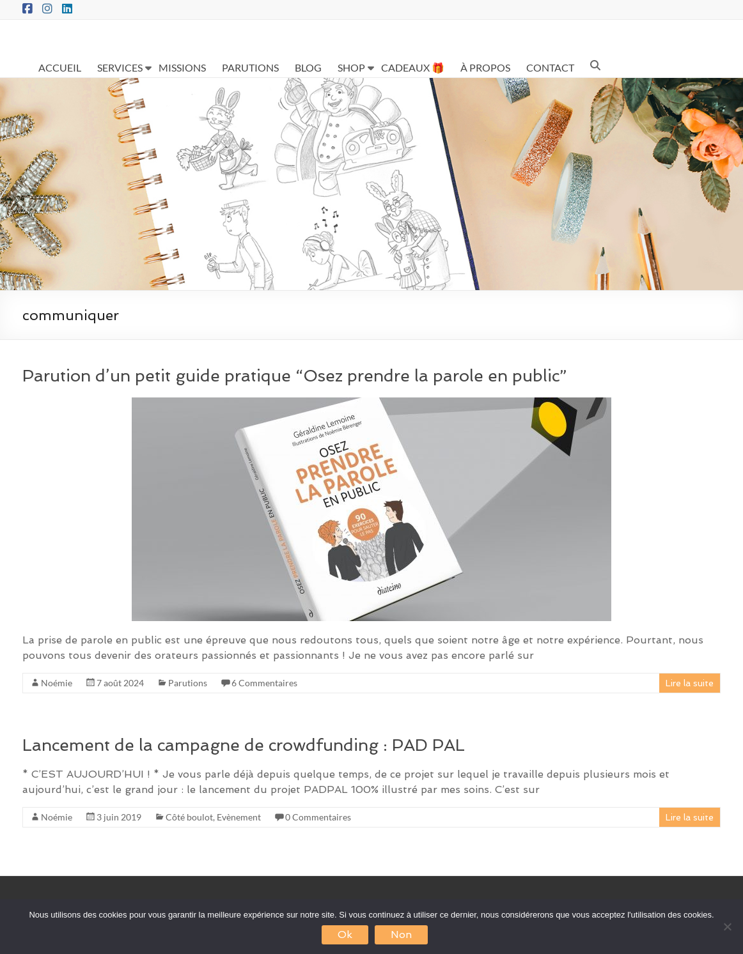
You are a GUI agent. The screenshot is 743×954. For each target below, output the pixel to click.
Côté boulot (189, 817)
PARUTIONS (250, 67)
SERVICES (120, 67)
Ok (345, 934)
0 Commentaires (318, 817)
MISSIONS (182, 67)
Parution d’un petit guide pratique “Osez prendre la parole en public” (294, 375)
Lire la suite (690, 683)
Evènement (239, 817)
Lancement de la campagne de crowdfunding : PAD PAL (243, 745)
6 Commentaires (264, 682)
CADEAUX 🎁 (412, 67)
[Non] (727, 926)
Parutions (187, 682)
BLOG (308, 67)
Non (401, 934)
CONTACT (550, 67)
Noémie (56, 682)
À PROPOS (485, 67)
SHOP (351, 67)
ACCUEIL (59, 67)
